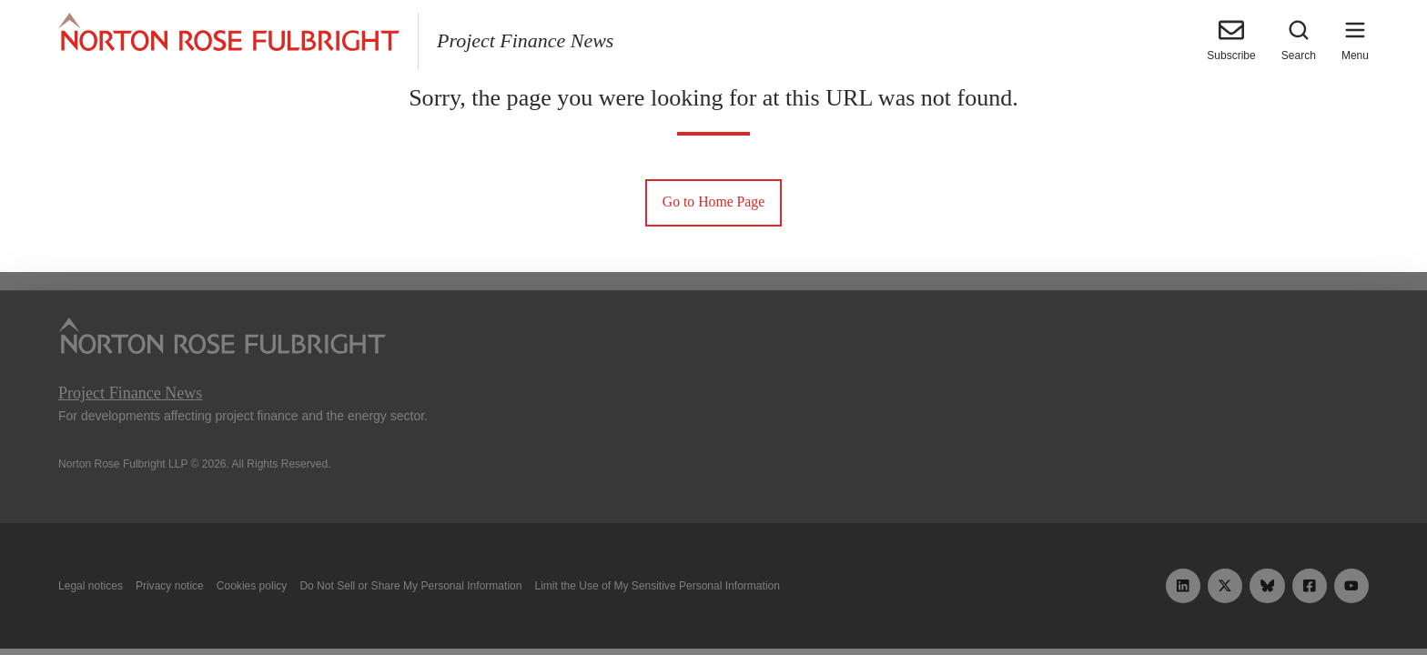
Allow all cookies (435, 599)
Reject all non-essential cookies (992, 599)
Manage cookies (713, 599)
